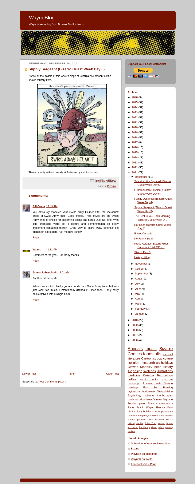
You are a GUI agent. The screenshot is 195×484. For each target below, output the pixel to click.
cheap (154, 427)
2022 (135, 117)
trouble (139, 423)
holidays (167, 362)
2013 (135, 162)
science (149, 395)
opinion (142, 403)
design (137, 371)
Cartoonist (148, 358)
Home (71, 373)
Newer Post (29, 373)
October (140, 268)
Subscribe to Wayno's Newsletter (150, 443)
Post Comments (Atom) (52, 381)
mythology (134, 391)
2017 (135, 142)
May (138, 293)
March (139, 303)
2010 (135, 320)
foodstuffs (152, 354)
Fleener (169, 415)
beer (157, 367)
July (137, 283)
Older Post (112, 373)
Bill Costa (39, 206)
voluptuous (158, 415)
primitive (141, 419)
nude (150, 419)
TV (130, 371)
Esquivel (159, 419)
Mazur (169, 419)
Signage (168, 399)
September (142, 273)
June (138, 288)
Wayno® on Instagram (144, 453)
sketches (149, 371)
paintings (133, 387)
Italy (139, 411)
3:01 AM (64, 272)
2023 (135, 112)
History (168, 367)
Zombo (132, 403)
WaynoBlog (42, 17)
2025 (135, 102)
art (158, 362)
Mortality (146, 367)
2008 (135, 330)
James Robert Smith (45, 272)
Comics (135, 354)
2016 (135, 147)
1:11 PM (52, 249)
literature (134, 358)
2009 (135, 325)
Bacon (131, 407)
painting (169, 427)
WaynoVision (165, 391)
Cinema (148, 375)
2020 (135, 127)
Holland (161, 423)
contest (132, 419)
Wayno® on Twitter (142, 459)
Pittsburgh (147, 362)
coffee (132, 379)
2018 (135, 137)
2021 (135, 122)
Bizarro (111, 186)
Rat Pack (143, 427)
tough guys (165, 395)
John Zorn (150, 423)
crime (142, 399)
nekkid (131, 423)
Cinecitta (132, 415)
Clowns (133, 367)
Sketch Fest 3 (142, 252)
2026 (135, 97)
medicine (134, 375)
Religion (133, 362)
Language (134, 383)
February (140, 308)
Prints (151, 403)
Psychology (134, 395)
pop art (167, 379)
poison (161, 427)
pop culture (165, 358)
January (140, 313)
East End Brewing (158, 387)
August (139, 278)
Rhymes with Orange (158, 383)
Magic (140, 407)
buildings (148, 411)
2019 (135, 132)
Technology (165, 375)
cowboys (133, 399)
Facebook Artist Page (143, 464)
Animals (135, 348)
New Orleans (154, 399)
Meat (170, 407)
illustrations (165, 371)
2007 (135, 335)
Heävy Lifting (142, 257)
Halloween (148, 391)
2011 (135, 172)
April (138, 298)
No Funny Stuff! (143, 238)
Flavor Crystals (143, 233)
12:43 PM (52, 206)
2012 (135, 167)
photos (132, 411)
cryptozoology (164, 403)
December (141, 176)
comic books (149, 379)
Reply (36, 237)
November (141, 263)
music (151, 348)
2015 (135, 152)
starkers (131, 431)
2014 (135, 157)
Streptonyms (144, 415)
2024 (135, 107)
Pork (157, 411)
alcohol (168, 354)
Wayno (37, 249)
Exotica (160, 407)
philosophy (167, 411)
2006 (135, 340)
